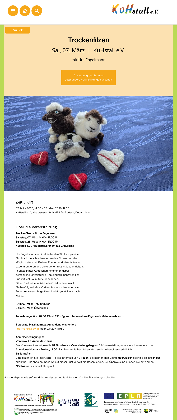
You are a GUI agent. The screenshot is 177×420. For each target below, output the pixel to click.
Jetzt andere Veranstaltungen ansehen (88, 79)
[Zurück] (17, 30)
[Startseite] (25, 10)
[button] (13, 10)
